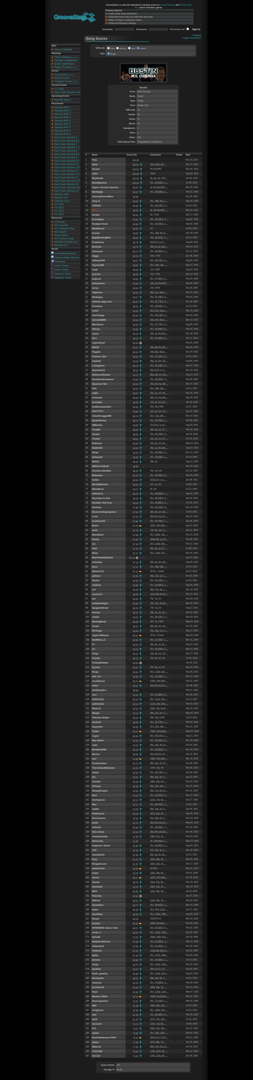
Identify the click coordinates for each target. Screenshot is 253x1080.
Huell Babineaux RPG (104, 1037)
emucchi (97, 1024)
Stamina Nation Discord (65, 257)
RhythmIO (97, 178)
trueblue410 (98, 521)
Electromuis (98, 818)
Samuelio (97, 886)
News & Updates (63, 49)
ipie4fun (96, 969)
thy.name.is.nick (101, 498)
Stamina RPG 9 (62, 134)
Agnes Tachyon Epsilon (105, 187)
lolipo (95, 393)
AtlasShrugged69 (101, 416)
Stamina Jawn (61, 194)
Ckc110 (96, 1056)
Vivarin (96, 169)
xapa (94, 745)
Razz (94, 859)
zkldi (94, 1019)
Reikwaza (97, 475)
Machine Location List (65, 242)
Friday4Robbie (100, 662)
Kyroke (96, 667)
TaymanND (98, 265)
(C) (77, 57)
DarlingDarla (99, 621)
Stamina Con (61, 197)
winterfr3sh (98, 868)
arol (94, 758)
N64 (94, 1005)
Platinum (97, 443)
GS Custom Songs (64, 238)
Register (197, 35)
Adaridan (97, 562)
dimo (95, 164)
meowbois (97, 905)
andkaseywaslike (101, 406)
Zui (94, 544)
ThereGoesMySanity (103, 768)
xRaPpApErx (99, 690)
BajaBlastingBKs (101, 237)
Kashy (95, 539)
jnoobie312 (98, 987)
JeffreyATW (98, 260)
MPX (94, 891)
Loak (95, 269)
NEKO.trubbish (100, 466)
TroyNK (96, 429)
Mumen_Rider (100, 996)
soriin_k (96, 932)
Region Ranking (62, 67)
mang (95, 964)
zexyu (95, 288)
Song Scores (61, 74)
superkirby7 (98, 342)
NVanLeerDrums (101, 374)
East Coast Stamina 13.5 (67, 187)
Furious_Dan (99, 356)
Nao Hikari (98, 740)
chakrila (96, 585)
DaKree (96, 900)
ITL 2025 (59, 214)
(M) (72, 57)
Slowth (96, 882)
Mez (94, 804)
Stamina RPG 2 (62, 110)
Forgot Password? (191, 38)
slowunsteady (100, 836)
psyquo (96, 923)
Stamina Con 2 (62, 201)
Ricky (95, 452)
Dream (95, 918)
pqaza (95, 1042)
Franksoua (98, 242)
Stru (94, 338)
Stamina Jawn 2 (62, 99)
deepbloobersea (101, 941)
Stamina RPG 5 (62, 120)
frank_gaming (99, 973)
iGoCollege (98, 315)
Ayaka (95, 1033)
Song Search (61, 235)
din (94, 777)
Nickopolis (98, 978)
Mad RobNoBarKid (102, 557)
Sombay (96, 507)
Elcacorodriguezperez (104, 512)
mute (95, 530)
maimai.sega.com (102, 301)
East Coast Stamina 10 (66, 164)
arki (94, 1014)
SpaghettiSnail (100, 608)
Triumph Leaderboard (65, 60)
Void (94, 548)
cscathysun (98, 681)
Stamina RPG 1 (62, 107)
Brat (94, 795)
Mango (96, 713)
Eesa (95, 566)
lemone (96, 960)
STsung (96, 786)
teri (94, 598)
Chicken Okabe (100, 717)
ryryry (95, 333)
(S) (75, 57)
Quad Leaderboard (64, 63)
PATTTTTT (97, 411)
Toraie (95, 626)
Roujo (95, 672)
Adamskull (98, 946)
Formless (97, 306)
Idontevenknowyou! (103, 379)
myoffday (97, 914)
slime (95, 685)
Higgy (95, 256)
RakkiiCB (97, 448)
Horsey (96, 612)
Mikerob (96, 1046)
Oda (94, 388)
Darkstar (97, 246)
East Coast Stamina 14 (66, 191)
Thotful (96, 438)
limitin (95, 480)
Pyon (95, 992)
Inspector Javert (101, 845)
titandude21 (98, 370)
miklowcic (97, 493)
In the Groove (167, 5)
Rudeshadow (99, 763)
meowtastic (98, 854)
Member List (60, 245)
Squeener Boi (99, 384)
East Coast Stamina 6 (65, 137)
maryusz (97, 982)
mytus (95, 772)
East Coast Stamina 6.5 (66, 140)
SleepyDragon (100, 790)
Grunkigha (98, 219)
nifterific (96, 827)
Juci (94, 694)
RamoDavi (97, 534)
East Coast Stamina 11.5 (67, 174)
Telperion (97, 292)
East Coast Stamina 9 (65, 157)
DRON (95, 347)
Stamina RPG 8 (62, 130)
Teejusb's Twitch (61, 277)
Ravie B (96, 708)
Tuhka (95, 731)
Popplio (96, 352)
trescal (96, 233)
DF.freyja (97, 630)
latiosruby (97, 841)
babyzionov (98, 283)
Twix (94, 160)
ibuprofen (97, 726)
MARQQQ (97, 192)
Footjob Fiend (100, 224)
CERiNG (96, 205)
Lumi (95, 516)
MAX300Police (100, 484)
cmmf (95, 310)
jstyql (95, 873)
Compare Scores (63, 81)
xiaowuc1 (97, 594)
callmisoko (98, 704)
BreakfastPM (99, 749)
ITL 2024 (59, 211)
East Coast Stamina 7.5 (66, 147)
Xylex (95, 909)
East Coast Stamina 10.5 (67, 167)
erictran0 (97, 397)
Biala (95, 553)
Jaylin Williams (100, 635)
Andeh (95, 617)
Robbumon (98, 813)
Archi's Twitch (60, 265)
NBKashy (97, 425)
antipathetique (100, 603)
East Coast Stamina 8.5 (66, 154)
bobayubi (97, 457)
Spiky (95, 955)
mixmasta (97, 251)
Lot (94, 589)
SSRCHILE (98, 699)
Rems (95, 525)
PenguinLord (99, 864)
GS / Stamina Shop (64, 228)
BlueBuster (98, 228)
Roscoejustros (100, 1001)
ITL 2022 (59, 204)
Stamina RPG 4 (62, 117)
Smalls (96, 434)
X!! (93, 649)
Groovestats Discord (63, 253)
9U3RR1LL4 (98, 640)
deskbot (96, 722)
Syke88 (96, 937)
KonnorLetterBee (101, 470)
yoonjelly (97, 402)
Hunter (96, 580)
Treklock (97, 950)
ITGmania (59, 221)
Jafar (95, 173)
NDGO (95, 461)
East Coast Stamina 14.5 (67, 92)
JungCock (97, 1010)
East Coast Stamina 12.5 (67, 181)
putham (96, 576)
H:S (94, 1028)
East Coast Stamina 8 (65, 150)
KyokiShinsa (99, 420)
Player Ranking (62, 57)
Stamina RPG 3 (62, 114)
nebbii (95, 809)
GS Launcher (61, 225)
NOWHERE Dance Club (105, 928)
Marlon (96, 754)
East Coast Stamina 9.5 (66, 160)
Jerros (95, 877)
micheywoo (98, 800)
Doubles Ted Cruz (102, 502)
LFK (94, 850)
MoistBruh (98, 489)
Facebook (58, 261)
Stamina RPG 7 (62, 127)
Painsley (97, 896)
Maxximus (97, 324)
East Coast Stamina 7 (65, 144)
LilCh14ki (97, 1051)
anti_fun (96, 676)
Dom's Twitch (60, 269)
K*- (93, 644)
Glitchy (96, 329)
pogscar (96, 278)
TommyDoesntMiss (102, 196)
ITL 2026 (59, 89)
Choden (96, 781)
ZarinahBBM (99, 320)
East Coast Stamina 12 (66, 177)
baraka (96, 214)
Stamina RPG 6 (62, 124)
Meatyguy (97, 297)
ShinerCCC (98, 571)
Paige (95, 653)
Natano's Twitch (61, 273)
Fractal (96, 658)
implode (96, 361)
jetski (95, 822)
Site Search (60, 231)
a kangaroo (98, 365)
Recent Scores (62, 78)
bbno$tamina (99, 182)
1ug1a (95, 736)
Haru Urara (98, 832)
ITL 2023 (59, 207)
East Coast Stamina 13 (66, 184)
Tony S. (96, 201)
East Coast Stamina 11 (66, 170)
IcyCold (96, 274)
